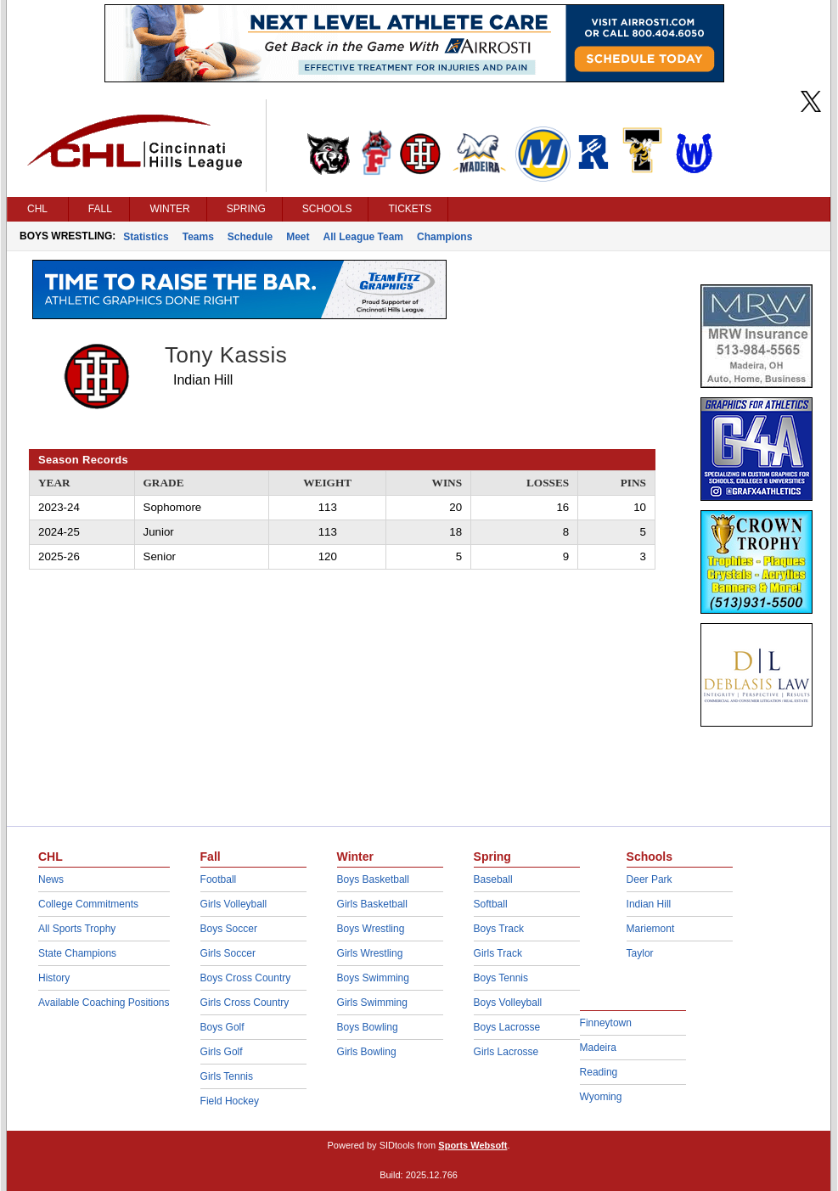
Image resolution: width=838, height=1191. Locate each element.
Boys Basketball (373, 879)
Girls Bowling (367, 1052)
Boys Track (499, 929)
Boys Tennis (501, 978)
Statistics (145, 237)
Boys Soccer (228, 929)
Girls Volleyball (233, 904)
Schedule (250, 237)
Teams (198, 237)
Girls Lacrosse (506, 1052)
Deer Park (649, 879)
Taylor (640, 953)
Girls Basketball (372, 904)
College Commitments (88, 904)
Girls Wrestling (370, 953)
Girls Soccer (228, 953)
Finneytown (606, 1023)
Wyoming (601, 1097)
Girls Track (498, 953)
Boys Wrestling (371, 929)
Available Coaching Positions (104, 1002)
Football (218, 879)
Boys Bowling (367, 1027)
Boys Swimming (373, 978)
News (51, 879)
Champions (444, 237)
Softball (491, 904)
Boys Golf (222, 1027)
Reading (599, 1072)
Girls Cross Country (245, 1002)
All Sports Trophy (76, 929)
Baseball (493, 879)
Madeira (598, 1047)
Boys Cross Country (245, 978)
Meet (297, 237)
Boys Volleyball (508, 1002)
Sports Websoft (472, 1145)
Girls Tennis (226, 1076)
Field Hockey (229, 1101)
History (54, 978)
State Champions (77, 953)
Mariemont (651, 929)
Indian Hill (649, 904)
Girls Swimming (372, 1002)
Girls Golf (221, 1052)
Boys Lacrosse (507, 1027)
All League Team (363, 237)
